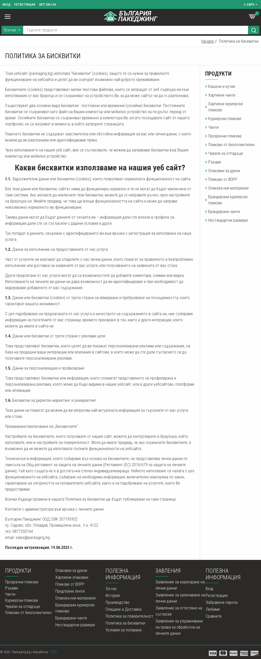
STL (54, 652)
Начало (207, 41)
